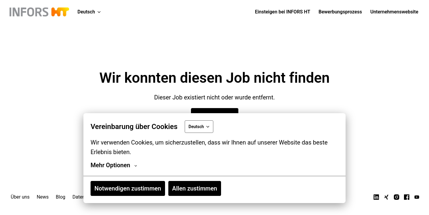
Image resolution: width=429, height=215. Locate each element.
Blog (60, 197)
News (43, 197)
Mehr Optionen (114, 165)
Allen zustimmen (194, 188)
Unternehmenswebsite (394, 12)
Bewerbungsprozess (340, 12)
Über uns (20, 197)
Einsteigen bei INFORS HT (282, 12)
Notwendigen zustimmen (127, 188)
